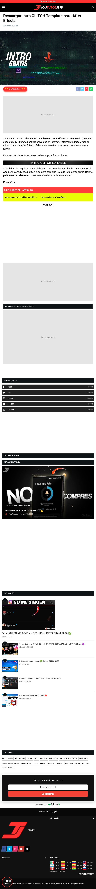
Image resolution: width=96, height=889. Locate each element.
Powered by (48, 804)
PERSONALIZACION (21, 763)
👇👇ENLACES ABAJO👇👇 (15, 89)
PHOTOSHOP (34, 763)
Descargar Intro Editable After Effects (21, 197)
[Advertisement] (48, 114)
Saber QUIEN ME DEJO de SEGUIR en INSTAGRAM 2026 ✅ (36, 633)
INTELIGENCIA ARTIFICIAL (68, 758)
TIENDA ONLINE (48, 1)
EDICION (29, 758)
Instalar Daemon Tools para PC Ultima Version (40, 678)
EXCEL (36, 758)
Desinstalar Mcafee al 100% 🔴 (33, 695)
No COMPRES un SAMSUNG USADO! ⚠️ (24, 510)
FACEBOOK (44, 758)
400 (6, 393)
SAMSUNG (52, 763)
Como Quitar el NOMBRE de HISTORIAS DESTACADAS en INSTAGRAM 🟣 (51, 644)
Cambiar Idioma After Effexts (53, 197)
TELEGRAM (69, 763)
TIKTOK (77, 763)
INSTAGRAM (53, 758)
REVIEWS (43, 763)
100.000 (8, 404)
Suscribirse (48, 794)
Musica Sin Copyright (48, 811)
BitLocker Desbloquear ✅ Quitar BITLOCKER (39, 661)
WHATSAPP (85, 763)
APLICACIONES (20, 758)
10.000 (8, 398)
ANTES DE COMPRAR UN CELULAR (18, 505)
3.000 (7, 387)
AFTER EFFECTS (7, 758)
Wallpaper (48, 204)
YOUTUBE (11, 768)
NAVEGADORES (7, 763)
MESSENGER (83, 758)
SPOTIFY (60, 763)
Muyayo (31, 830)
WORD (4, 768)
